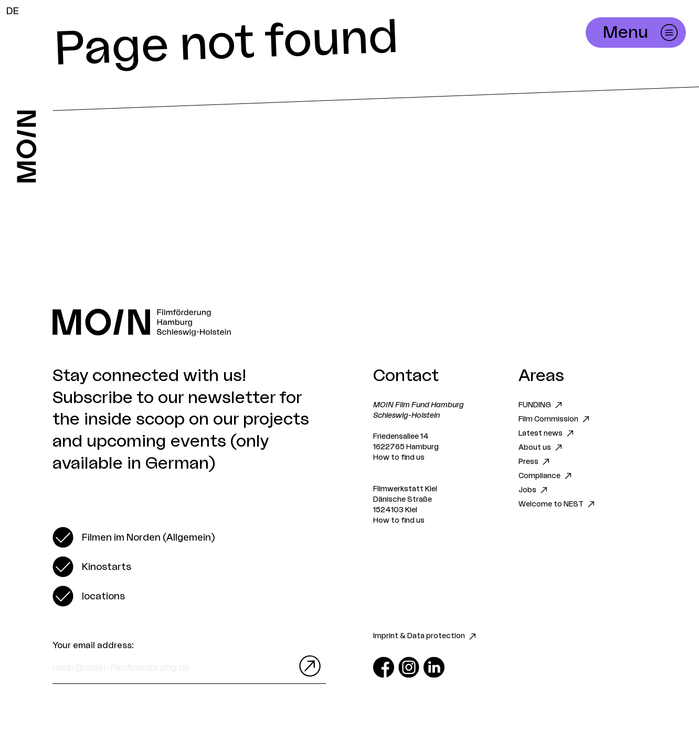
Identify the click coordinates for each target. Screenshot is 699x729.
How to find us (399, 457)
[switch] (133, 537)
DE (12, 11)
